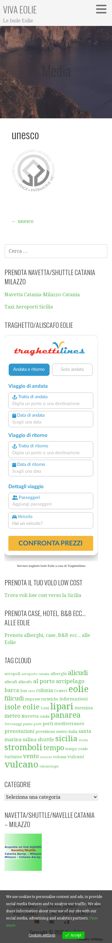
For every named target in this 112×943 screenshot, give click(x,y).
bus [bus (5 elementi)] (23, 690)
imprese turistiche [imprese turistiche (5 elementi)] (41, 699)
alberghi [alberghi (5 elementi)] (58, 673)
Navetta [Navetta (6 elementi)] (30, 716)
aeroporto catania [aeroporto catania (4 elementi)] (35, 674)
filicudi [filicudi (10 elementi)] (14, 698)
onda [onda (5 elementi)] (44, 716)
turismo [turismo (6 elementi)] (13, 756)
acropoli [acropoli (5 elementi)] (12, 673)
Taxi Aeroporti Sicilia (28, 307)
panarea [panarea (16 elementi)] (65, 715)
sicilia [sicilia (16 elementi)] (66, 738)
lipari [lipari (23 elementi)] (61, 706)
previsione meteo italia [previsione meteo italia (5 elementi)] (56, 731)
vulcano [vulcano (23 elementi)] (21, 764)
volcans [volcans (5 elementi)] (59, 757)
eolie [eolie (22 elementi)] (78, 689)
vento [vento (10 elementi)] (31, 756)
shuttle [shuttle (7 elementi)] (46, 739)
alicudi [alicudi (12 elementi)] (78, 673)
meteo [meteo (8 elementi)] (12, 716)
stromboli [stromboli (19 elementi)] (23, 747)
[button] (103, 9)
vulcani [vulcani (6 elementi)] (75, 756)
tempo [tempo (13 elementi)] (54, 748)
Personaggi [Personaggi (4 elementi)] (13, 724)
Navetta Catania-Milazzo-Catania (42, 294)
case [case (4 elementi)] (31, 691)
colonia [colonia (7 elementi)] (44, 690)
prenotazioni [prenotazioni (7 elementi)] (19, 731)
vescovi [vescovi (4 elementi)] (46, 757)
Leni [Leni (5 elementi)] (45, 708)
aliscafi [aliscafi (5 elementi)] (10, 682)
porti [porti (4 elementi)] (38, 724)
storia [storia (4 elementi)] (83, 740)
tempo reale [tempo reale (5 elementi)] (76, 749)
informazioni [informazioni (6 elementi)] (73, 699)
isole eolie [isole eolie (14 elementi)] (22, 707)
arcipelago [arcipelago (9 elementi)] (70, 681)
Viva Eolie (20, 9)
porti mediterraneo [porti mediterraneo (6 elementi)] (63, 723)
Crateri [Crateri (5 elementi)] (60, 690)
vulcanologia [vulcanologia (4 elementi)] (49, 766)
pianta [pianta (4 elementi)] (28, 724)
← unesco (22, 221)
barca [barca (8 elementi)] (11, 690)
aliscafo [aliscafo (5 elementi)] (25, 682)
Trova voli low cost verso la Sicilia (42, 595)
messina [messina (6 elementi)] (84, 708)
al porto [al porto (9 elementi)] (44, 681)
